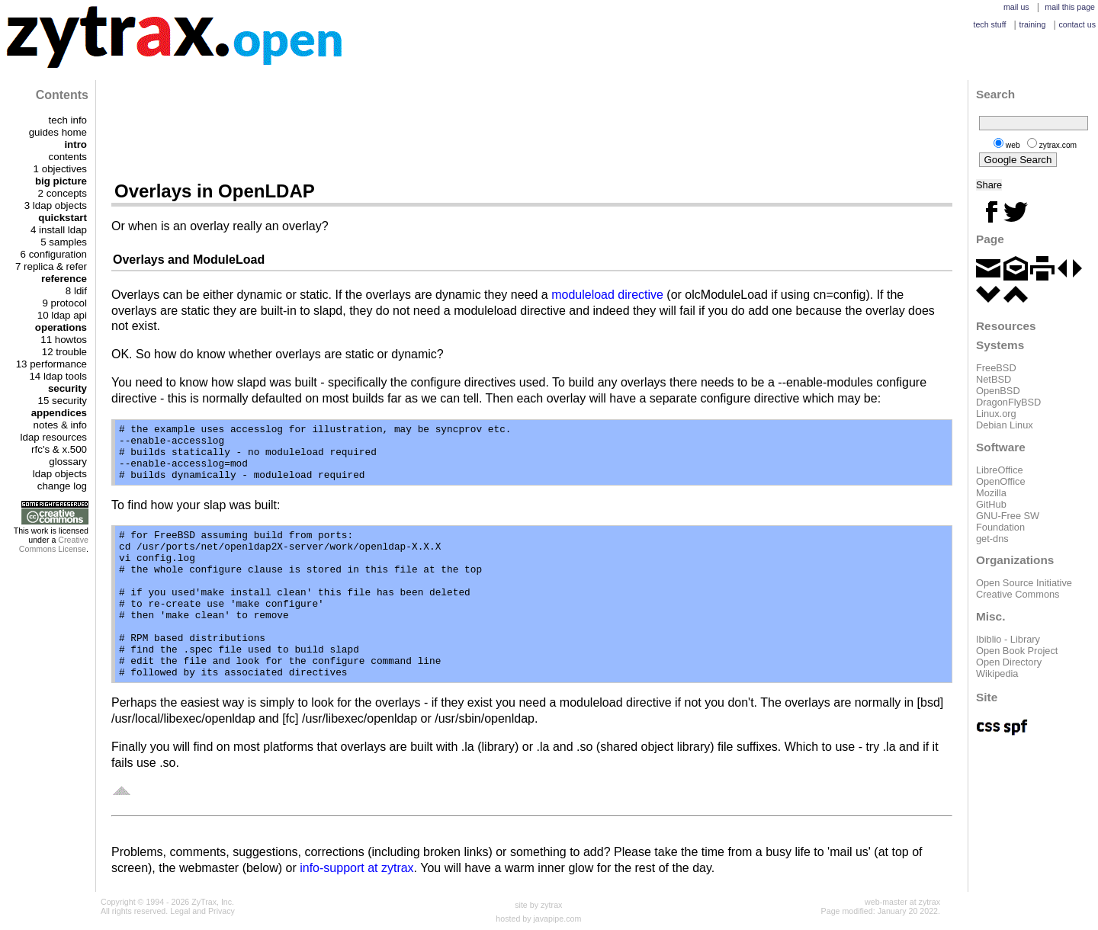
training (1032, 24)
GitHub (991, 504)
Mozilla (991, 493)
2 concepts (62, 193)
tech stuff (989, 24)
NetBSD (993, 379)
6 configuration (54, 254)
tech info (68, 120)
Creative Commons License (53, 544)
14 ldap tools (58, 376)
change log (62, 486)
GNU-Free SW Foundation (1007, 521)
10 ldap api (62, 315)
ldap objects (60, 473)
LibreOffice (999, 470)
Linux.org (996, 413)
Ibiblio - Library (1008, 639)
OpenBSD (998, 390)
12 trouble (64, 352)
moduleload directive (607, 294)
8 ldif (76, 291)
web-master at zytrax (902, 901)
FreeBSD (996, 368)
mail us (1016, 6)
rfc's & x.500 (59, 449)
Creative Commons (1018, 594)
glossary (68, 461)
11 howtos (63, 339)
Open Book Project (1017, 650)
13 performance (51, 364)
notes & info (60, 425)
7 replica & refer (51, 266)
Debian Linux (1004, 425)
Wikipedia (997, 673)
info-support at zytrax (356, 867)
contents (68, 156)
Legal (180, 911)
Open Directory (1009, 662)
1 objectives (60, 169)
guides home (58, 132)
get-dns (992, 538)
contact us (1077, 24)
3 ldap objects (55, 205)
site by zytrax (538, 904)
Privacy (221, 911)
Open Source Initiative (1024, 582)
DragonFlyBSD (1008, 402)
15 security (62, 400)
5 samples (63, 242)
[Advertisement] (532, 129)
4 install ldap (58, 230)
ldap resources (54, 437)
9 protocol (64, 303)
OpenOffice (1001, 481)
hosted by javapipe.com (538, 918)
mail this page (1070, 6)
